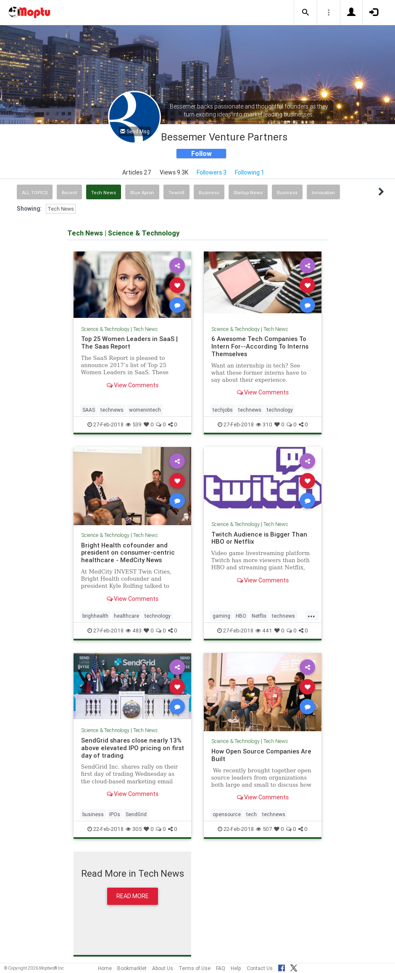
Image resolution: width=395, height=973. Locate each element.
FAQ (220, 968)
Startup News (248, 193)
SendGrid (136, 814)
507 (264, 829)
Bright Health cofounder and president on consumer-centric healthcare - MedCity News (128, 552)
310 (264, 424)
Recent (69, 193)
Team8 (176, 193)
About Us (162, 968)
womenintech (145, 410)
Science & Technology (105, 329)
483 (134, 630)
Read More (132, 896)
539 (134, 424)
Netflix (259, 616)
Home (105, 968)
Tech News (103, 193)
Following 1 (249, 172)
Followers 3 (211, 172)
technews (112, 410)
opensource (227, 814)
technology (280, 410)
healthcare (126, 616)
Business (209, 193)
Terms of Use (195, 968)
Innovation (323, 193)
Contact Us (260, 968)
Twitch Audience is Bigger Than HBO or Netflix (259, 538)
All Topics (34, 193)
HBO (241, 616)
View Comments (132, 385)
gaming (221, 616)
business (93, 814)
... (311, 615)
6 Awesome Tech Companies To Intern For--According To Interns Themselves (259, 346)
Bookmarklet (132, 968)
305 (134, 829)
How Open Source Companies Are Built (261, 755)
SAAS (88, 410)
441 (263, 630)
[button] (305, 13)
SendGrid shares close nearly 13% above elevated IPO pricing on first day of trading (132, 747)
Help (236, 968)
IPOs (114, 814)
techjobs (223, 410)
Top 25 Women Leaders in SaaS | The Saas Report (129, 342)
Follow (201, 153)
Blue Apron (142, 193)
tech (251, 814)
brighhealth (95, 616)
